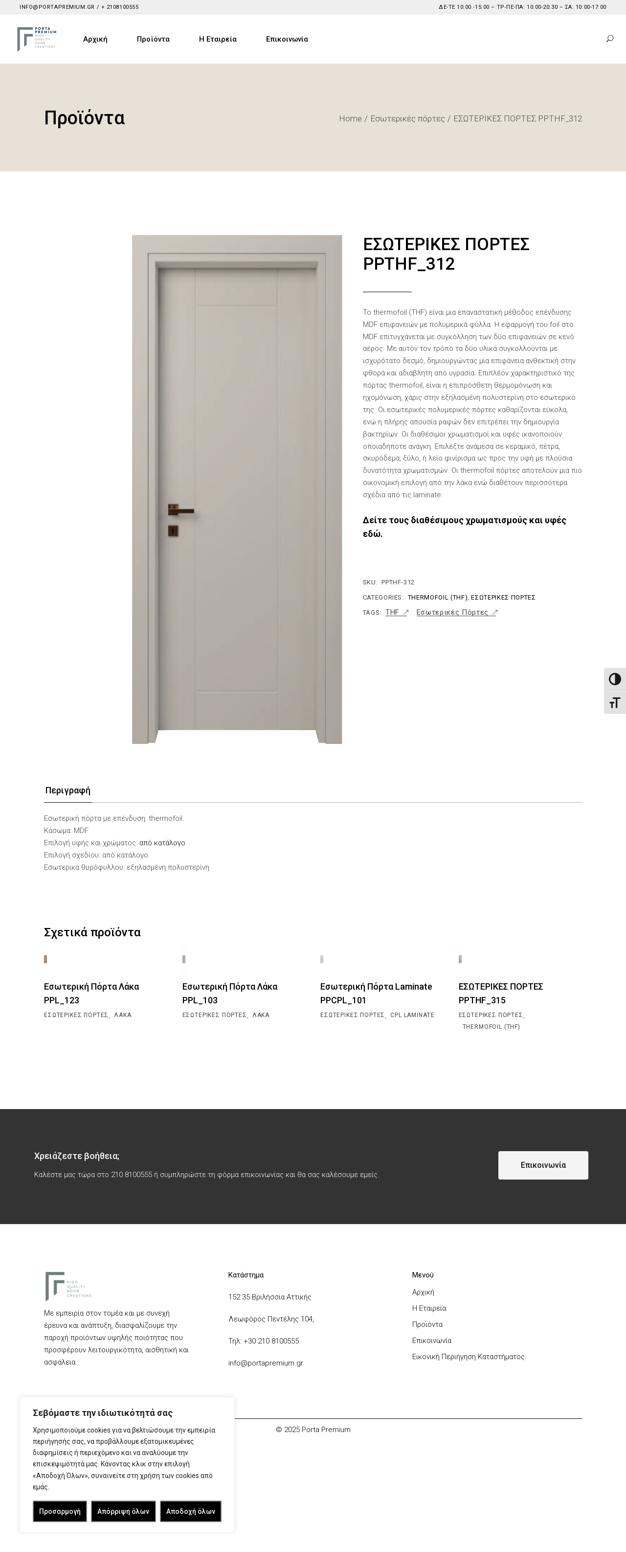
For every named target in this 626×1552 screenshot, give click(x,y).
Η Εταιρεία (429, 1345)
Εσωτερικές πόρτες (503, 597)
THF (392, 612)
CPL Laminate (412, 1052)
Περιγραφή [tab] (67, 790)
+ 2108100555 (118, 7)
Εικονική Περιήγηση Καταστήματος (468, 1394)
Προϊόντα (427, 1361)
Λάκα (122, 1052)
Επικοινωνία (431, 1377)
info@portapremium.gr (57, 7)
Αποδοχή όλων (190, 1511)
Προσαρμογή (60, 1511)
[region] (127, 1464)
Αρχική (423, 1329)
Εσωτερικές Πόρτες (453, 612)
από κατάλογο (162, 842)
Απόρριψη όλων (123, 1511)
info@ (237, 1400)
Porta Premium (326, 1466)
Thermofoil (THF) (438, 597)
